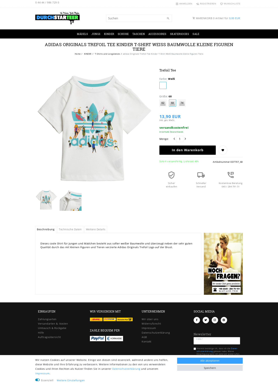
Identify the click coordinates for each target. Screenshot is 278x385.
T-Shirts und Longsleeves (107, 53)
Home (78, 53)
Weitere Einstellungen (71, 380)
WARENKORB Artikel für (216, 18)
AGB (144, 337)
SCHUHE (123, 34)
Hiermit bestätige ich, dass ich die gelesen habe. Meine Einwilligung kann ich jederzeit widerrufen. (218, 351)
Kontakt (146, 341)
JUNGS (96, 34)
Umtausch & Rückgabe (52, 328)
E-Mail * (199, 339)
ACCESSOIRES (157, 34)
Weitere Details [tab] (95, 229)
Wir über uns (150, 319)
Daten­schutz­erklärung (156, 332)
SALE (196, 34)
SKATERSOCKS (179, 34)
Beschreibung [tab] (45, 229)
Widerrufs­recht (151, 323)
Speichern (210, 368)
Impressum (149, 328)
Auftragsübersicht (49, 337)
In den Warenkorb (187, 150)
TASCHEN (138, 34)
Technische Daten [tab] (70, 229)
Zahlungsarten (47, 319)
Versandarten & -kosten (53, 323)
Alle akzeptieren (209, 360)
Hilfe (41, 332)
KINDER (109, 34)
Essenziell (47, 380)
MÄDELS (82, 34)
